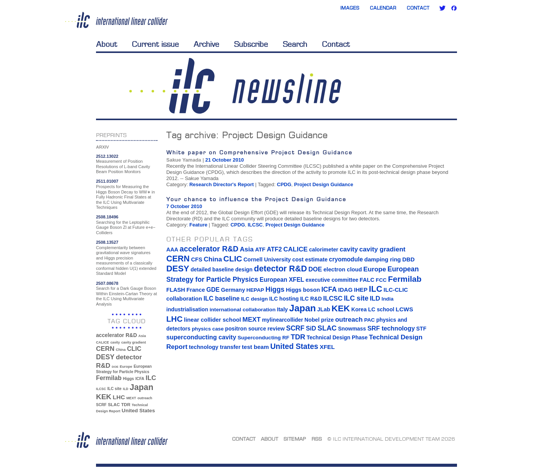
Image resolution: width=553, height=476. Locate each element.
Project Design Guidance (323, 184)
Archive (206, 44)
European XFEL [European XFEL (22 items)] (282, 279)
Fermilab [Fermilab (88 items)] (108, 378)
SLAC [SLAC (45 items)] (114, 404)
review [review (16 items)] (276, 329)
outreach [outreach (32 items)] (144, 398)
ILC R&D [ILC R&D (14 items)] (311, 299)
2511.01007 (107, 181)
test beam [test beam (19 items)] (255, 347)
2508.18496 (107, 217)
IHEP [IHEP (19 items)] (361, 289)
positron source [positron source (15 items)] (245, 329)
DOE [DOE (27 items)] (115, 367)
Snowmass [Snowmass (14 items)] (352, 329)
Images (349, 8)
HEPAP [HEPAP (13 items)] (255, 290)
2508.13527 (107, 242)
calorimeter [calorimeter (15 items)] (323, 249)
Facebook (454, 8)
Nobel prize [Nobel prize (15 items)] (319, 320)
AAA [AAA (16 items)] (172, 249)
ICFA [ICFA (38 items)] (139, 379)
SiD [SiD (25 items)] (311, 328)
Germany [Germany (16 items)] (233, 290)
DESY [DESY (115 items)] (105, 357)
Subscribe (251, 44)
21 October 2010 (224, 160)
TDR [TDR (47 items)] (125, 404)
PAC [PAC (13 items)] (369, 320)
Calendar (383, 8)
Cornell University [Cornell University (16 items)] (267, 259)
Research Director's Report (221, 184)
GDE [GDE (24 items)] (213, 289)
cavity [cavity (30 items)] (115, 342)
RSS (316, 439)
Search (295, 44)
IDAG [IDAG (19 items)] (345, 289)
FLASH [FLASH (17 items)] (175, 290)
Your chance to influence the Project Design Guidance (256, 199)
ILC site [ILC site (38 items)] (115, 389)
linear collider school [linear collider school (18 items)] (212, 320)
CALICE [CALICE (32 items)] (102, 342)
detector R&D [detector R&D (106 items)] (280, 268)
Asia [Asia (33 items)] (142, 336)
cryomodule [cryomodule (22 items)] (346, 259)
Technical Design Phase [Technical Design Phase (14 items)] (337, 337)
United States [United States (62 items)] (138, 410)
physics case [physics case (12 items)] (208, 329)
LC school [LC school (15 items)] (381, 309)
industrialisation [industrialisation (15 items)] (187, 309)
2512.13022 (107, 156)
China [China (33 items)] (121, 350)
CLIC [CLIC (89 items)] (134, 348)
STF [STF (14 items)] (421, 329)
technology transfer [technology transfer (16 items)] (214, 347)
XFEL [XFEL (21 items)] (327, 347)
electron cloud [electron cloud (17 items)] (342, 269)
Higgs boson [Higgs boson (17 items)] (303, 290)
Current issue (155, 44)
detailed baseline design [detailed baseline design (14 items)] (221, 269)
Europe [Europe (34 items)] (126, 366)
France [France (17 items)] (196, 290)
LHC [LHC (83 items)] (119, 397)
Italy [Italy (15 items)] (282, 309)
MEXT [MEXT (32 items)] (131, 398)
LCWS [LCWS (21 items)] (404, 309)
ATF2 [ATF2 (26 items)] (274, 249)
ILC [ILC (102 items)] (151, 378)
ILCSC (255, 225)
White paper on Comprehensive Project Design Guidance (259, 152)
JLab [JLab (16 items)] (323, 309)
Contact (418, 8)
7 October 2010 (184, 206)
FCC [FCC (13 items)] (381, 280)
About (106, 44)
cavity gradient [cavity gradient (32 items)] (133, 342)
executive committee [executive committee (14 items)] (332, 280)
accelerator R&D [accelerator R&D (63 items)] (116, 335)
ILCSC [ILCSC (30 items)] (101, 389)
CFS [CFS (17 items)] (196, 259)
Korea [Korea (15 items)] (359, 309)
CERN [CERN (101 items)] (105, 348)
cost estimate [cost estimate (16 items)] (310, 259)
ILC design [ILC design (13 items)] (254, 299)
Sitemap (294, 439)
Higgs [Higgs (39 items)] (128, 379)
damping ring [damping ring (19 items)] (382, 259)
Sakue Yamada (183, 160)
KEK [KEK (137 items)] (103, 397)
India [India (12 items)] (387, 299)
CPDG (284, 184)
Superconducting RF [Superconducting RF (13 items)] (264, 337)
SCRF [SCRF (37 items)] (101, 405)
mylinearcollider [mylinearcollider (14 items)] (282, 320)
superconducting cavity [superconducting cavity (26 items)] (201, 337)
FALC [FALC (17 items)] (367, 280)
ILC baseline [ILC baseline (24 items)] (222, 298)
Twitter (442, 8)
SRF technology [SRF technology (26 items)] (391, 328)
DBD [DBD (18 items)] (408, 259)
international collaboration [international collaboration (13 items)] (243, 309)
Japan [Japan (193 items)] (142, 387)
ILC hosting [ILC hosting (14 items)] (284, 299)
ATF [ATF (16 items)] (260, 249)
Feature (198, 225)
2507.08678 (107, 283)
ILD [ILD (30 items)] (125, 389)
